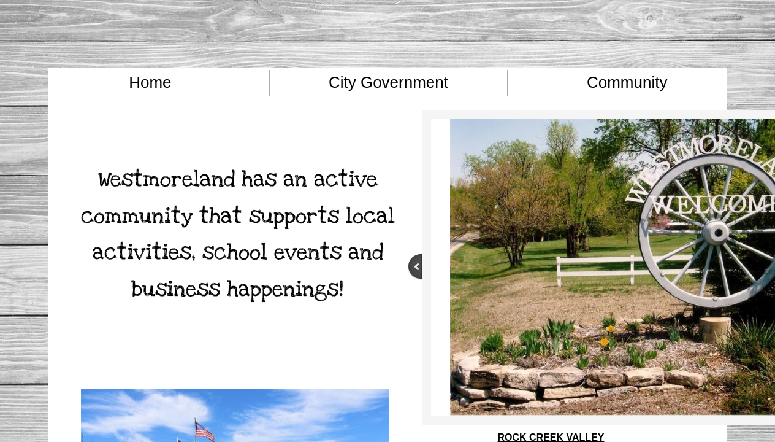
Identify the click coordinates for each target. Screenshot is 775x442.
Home (150, 82)
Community (627, 82)
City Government (388, 82)
